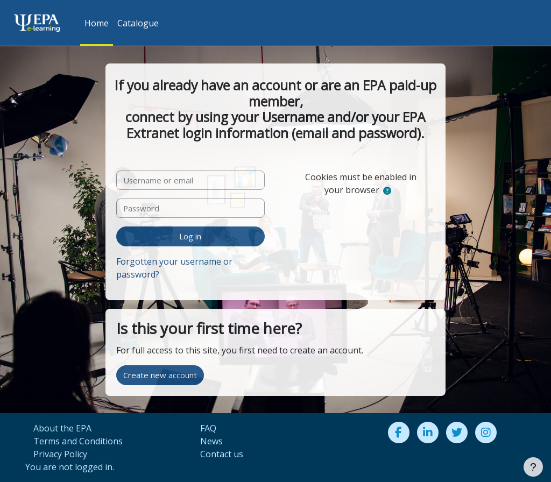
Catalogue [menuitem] (138, 23)
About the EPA (62, 428)
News (211, 441)
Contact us (221, 454)
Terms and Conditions (78, 441)
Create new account (160, 375)
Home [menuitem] (96, 23)
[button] (387, 190)
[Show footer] (533, 467)
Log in (190, 236)
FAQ (208, 428)
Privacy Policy (60, 454)
